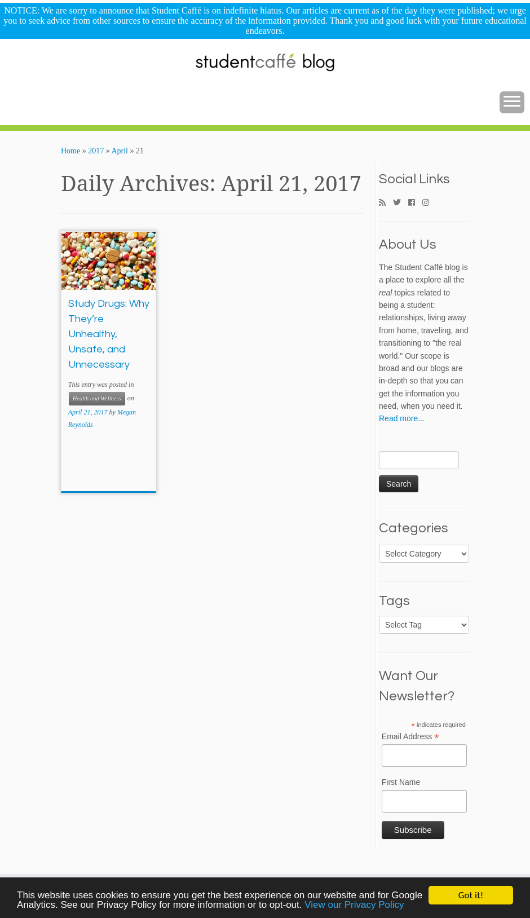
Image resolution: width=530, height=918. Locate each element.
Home (70, 151)
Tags (394, 601)
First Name (401, 782)
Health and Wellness (97, 398)
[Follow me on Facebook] (415, 203)
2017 (96, 151)
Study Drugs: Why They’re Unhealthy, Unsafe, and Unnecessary (108, 334)
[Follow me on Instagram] (429, 203)
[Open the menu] (512, 102)
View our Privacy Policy (354, 906)
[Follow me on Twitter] (400, 203)
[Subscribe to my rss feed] (386, 203)
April (119, 151)
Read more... (402, 418)
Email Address (410, 737)
